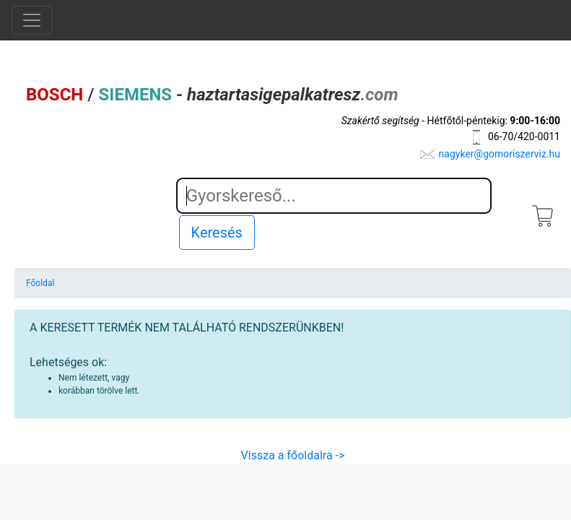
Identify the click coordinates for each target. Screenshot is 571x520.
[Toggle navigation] (32, 20)
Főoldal (40, 283)
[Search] (334, 196)
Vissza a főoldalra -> (293, 455)
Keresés (217, 232)
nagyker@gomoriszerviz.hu (499, 154)
